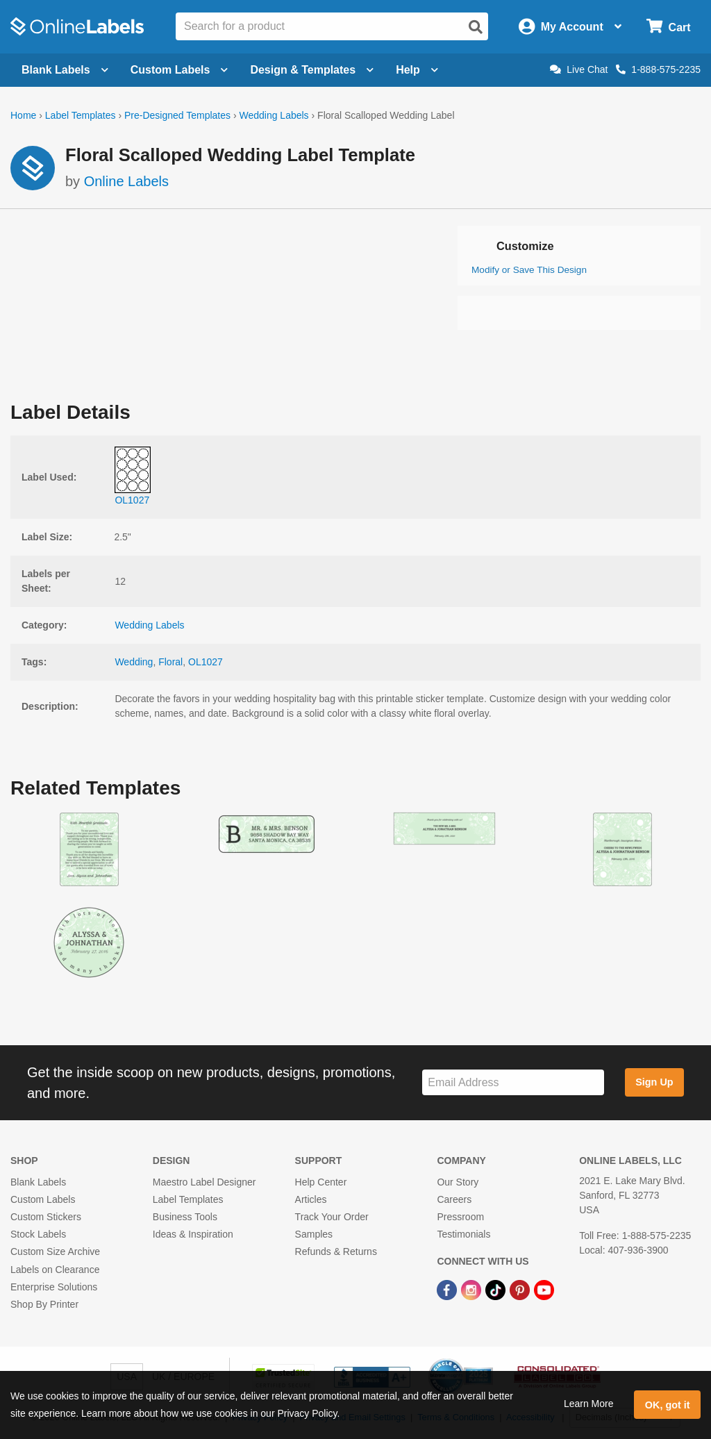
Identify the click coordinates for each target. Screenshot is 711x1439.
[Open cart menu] (668, 26)
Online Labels (126, 181)
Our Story (457, 1182)
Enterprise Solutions (53, 1286)
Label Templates (80, 115)
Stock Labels (38, 1234)
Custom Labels (42, 1199)
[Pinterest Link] (521, 1289)
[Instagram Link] (472, 1289)
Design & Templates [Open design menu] (312, 70)
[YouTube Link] (544, 1289)
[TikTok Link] (496, 1289)
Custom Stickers (45, 1216)
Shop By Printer (44, 1304)
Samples (314, 1234)
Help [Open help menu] (417, 70)
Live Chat (579, 69)
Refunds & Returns (336, 1251)
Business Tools (185, 1216)
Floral (170, 661)
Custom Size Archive (55, 1251)
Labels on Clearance (54, 1269)
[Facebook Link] (448, 1289)
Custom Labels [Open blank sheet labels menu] (179, 70)
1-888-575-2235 (658, 69)
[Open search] (475, 27)
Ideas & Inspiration (193, 1234)
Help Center (321, 1182)
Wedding (134, 661)
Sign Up (654, 1082)
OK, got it (667, 1405)
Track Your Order (332, 1216)
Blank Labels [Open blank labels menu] (65, 70)
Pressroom (460, 1216)
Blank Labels (38, 1182)
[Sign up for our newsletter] (513, 1082)
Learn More (589, 1403)
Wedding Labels (273, 115)
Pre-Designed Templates (177, 115)
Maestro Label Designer (204, 1182)
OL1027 (205, 661)
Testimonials (463, 1234)
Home (23, 115)
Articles (311, 1199)
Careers (454, 1199)
